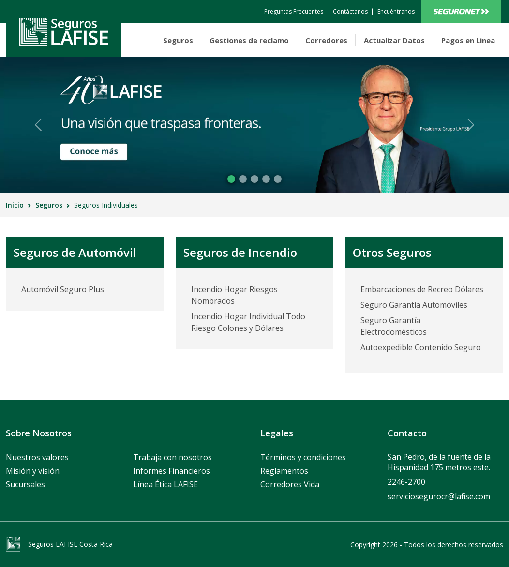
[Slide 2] (254, 179)
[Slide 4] (278, 179)
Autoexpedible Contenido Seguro (420, 347)
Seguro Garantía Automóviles (413, 304)
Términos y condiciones (303, 457)
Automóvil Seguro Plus (62, 289)
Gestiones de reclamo (249, 40)
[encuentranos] (396, 11)
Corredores (326, 40)
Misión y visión (33, 470)
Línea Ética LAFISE (165, 484)
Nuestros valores (37, 457)
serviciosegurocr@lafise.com (439, 496)
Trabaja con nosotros (172, 457)
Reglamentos (284, 470)
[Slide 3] (266, 179)
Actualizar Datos (394, 40)
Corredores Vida (289, 484)
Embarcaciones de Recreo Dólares (421, 289)
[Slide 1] (243, 179)
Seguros (178, 40)
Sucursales (25, 484)
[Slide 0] (231, 179)
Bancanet (461, 11)
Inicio (15, 204)
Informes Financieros (171, 470)
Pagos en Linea (468, 40)
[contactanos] (293, 11)
